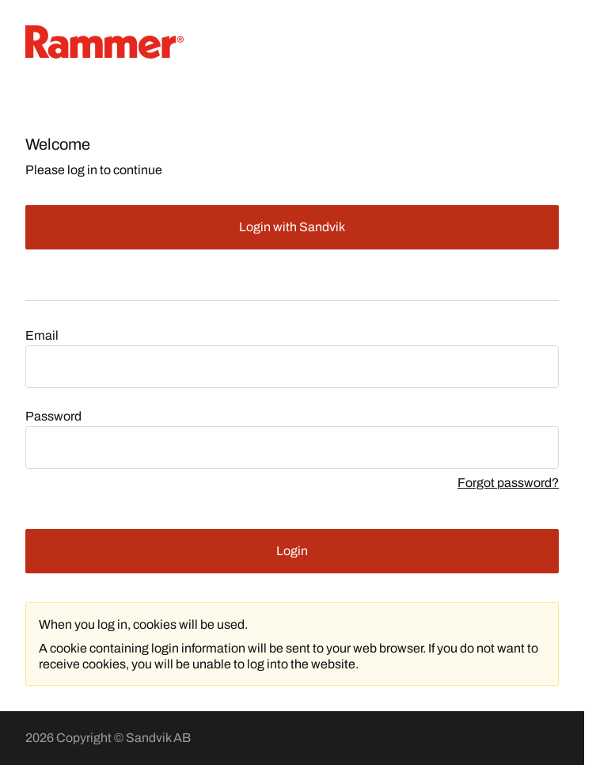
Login (292, 551)
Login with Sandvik (292, 227)
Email (42, 335)
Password (53, 416)
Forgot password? (508, 482)
